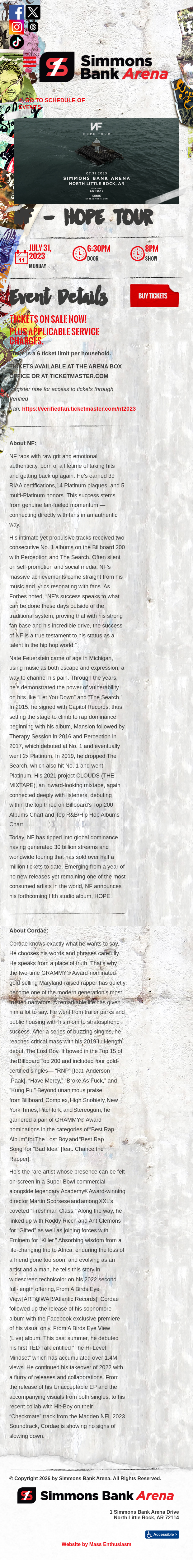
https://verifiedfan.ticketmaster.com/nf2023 (79, 409)
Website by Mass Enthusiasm (96, 1544)
